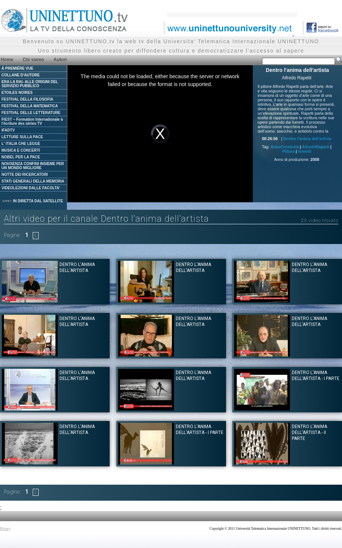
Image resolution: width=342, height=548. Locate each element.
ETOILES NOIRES (17, 93)
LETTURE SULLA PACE (22, 137)
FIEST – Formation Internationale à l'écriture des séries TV (32, 121)
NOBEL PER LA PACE (20, 157)
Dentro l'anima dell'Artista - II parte (309, 432)
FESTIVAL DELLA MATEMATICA (29, 106)
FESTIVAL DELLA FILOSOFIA (27, 99)
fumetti (305, 151)
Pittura (288, 151)
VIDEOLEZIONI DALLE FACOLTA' (30, 188)
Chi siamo (33, 59)
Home (7, 59)
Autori (60, 59)
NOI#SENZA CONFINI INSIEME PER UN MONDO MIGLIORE (32, 166)
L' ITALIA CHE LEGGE (20, 144)
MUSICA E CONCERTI (20, 150)
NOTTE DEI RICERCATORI (24, 174)
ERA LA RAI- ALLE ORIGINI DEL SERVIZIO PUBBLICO (29, 84)
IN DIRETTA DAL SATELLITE (32, 201)
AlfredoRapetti (315, 147)
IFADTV (8, 130)
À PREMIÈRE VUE (17, 68)
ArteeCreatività (285, 147)
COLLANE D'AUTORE (20, 75)
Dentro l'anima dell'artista (307, 138)
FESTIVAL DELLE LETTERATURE (30, 113)
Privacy (5, 528)
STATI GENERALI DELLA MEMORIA (32, 181)
